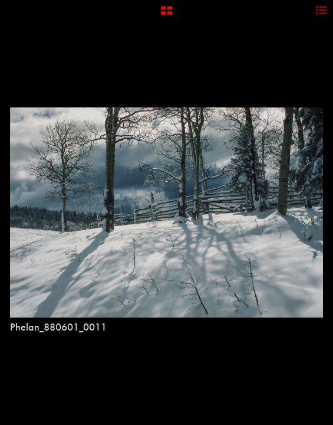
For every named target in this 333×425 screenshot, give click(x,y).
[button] (166, 14)
